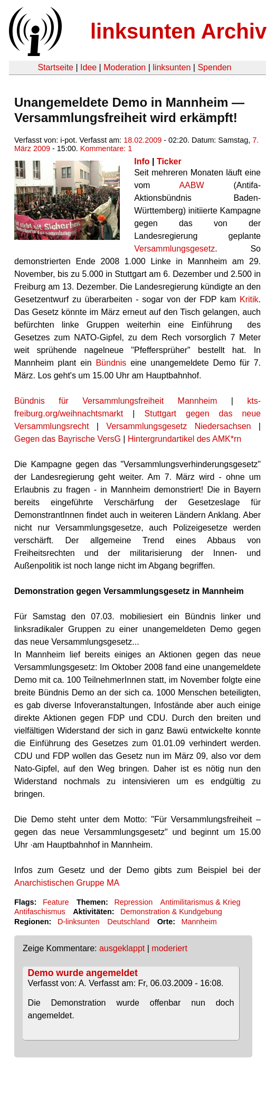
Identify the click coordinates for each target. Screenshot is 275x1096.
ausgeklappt (122, 948)
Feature (56, 902)
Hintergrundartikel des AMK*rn (184, 438)
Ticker (169, 161)
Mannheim (199, 921)
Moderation (124, 67)
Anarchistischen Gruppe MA (66, 882)
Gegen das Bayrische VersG (67, 438)
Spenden (214, 67)
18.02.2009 (143, 140)
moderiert (169, 948)
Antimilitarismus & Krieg (200, 902)
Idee (88, 67)
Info (141, 161)
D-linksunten (79, 921)
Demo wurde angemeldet (83, 973)
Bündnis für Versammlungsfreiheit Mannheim (115, 400)
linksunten (172, 67)
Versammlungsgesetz (174, 248)
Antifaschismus (39, 911)
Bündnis (113, 362)
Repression (133, 902)
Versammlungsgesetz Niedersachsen (178, 426)
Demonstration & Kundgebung (171, 911)
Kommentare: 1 (106, 148)
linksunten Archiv (178, 31)
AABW (191, 185)
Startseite (55, 67)
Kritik (249, 299)
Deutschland (128, 921)
